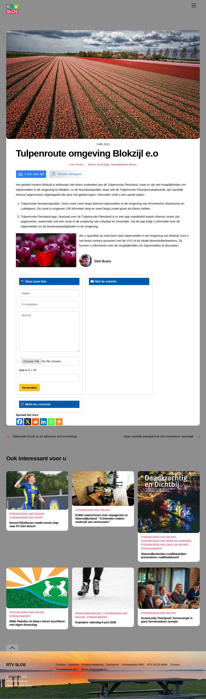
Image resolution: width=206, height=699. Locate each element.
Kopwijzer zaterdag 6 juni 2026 (95, 622)
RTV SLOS (15, 677)
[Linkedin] (43, 421)
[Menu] (194, 5)
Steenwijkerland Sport (26, 517)
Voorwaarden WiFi (133, 664)
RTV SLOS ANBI (157, 664)
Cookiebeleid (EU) (67, 669)
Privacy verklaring (92, 664)
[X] (27, 421)
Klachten (73, 664)
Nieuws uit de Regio (99, 164)
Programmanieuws (88, 613)
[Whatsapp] (51, 421)
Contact (175, 664)
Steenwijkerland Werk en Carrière (166, 541)
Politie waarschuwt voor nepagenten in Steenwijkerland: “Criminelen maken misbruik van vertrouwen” (101, 518)
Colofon (61, 664)
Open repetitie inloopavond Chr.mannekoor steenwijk (159, 436)
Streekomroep (151, 548)
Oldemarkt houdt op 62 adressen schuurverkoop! (44, 436)
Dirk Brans (76, 164)
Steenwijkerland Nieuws (123, 164)
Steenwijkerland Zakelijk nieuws (164, 544)
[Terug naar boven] (12, 647)
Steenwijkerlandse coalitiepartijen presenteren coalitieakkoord (163, 555)
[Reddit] (35, 421)
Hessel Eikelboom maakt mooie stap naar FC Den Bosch (33, 524)
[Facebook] (19, 421)
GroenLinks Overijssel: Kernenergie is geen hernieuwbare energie (167, 619)
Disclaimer (112, 664)
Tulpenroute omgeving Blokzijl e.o (87, 153)
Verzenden (29, 387)
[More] (59, 421)
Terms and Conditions (94, 669)
